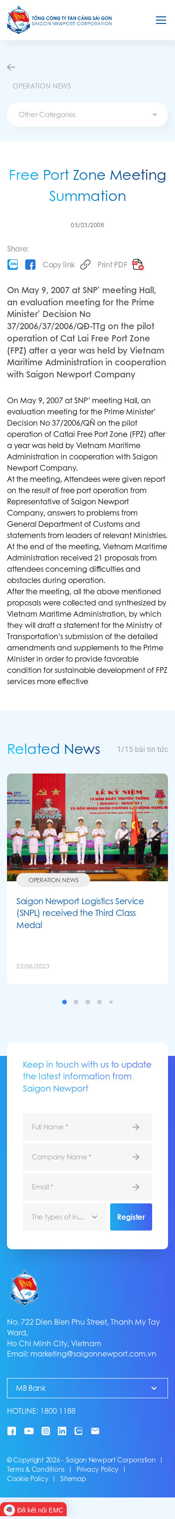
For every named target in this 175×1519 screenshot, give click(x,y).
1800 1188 (58, 1411)
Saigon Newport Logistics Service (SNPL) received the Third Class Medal (80, 913)
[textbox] (87, 114)
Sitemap (73, 1478)
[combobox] (87, 115)
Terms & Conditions (35, 1469)
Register (131, 1217)
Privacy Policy (98, 1469)
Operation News (53, 880)
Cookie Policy (27, 1478)
